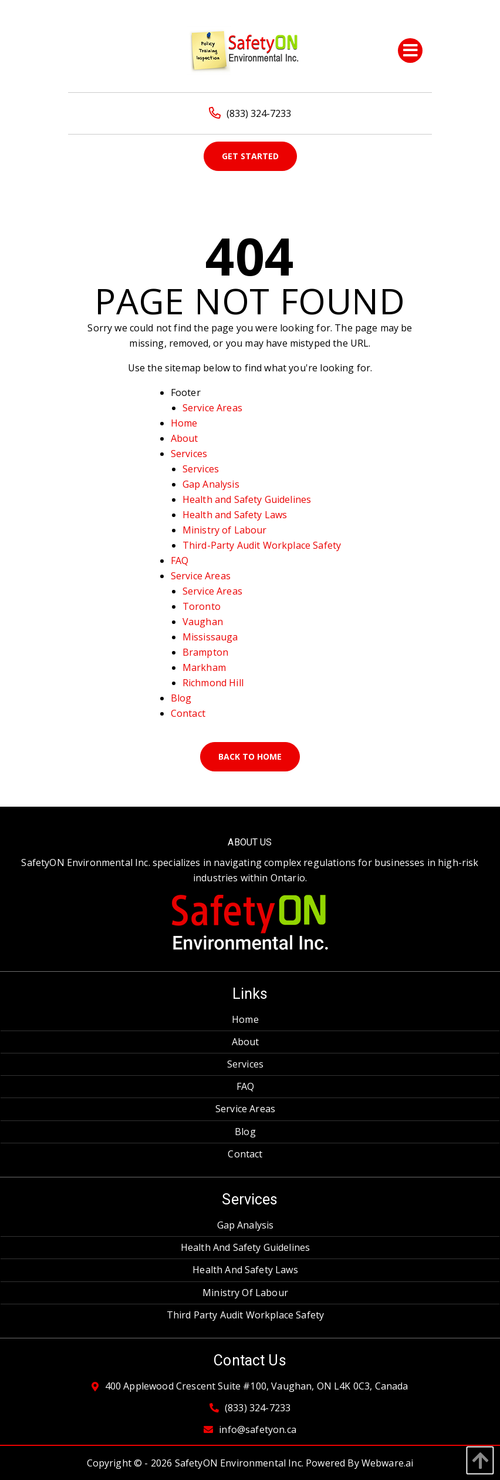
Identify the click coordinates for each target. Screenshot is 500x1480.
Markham (204, 667)
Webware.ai (388, 1462)
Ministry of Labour (225, 529)
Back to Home (250, 756)
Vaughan (203, 621)
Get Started (250, 156)
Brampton (205, 652)
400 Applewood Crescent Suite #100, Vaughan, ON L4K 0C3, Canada (256, 1386)
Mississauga (210, 636)
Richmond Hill (213, 682)
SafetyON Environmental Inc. (239, 1462)
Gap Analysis (211, 484)
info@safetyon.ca (257, 1430)
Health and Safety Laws (235, 514)
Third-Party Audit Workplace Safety (262, 545)
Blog (181, 698)
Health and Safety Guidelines (247, 499)
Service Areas (212, 407)
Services (189, 453)
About (184, 438)
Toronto (202, 606)
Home (184, 423)
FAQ (179, 560)
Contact (188, 713)
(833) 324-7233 (250, 113)
